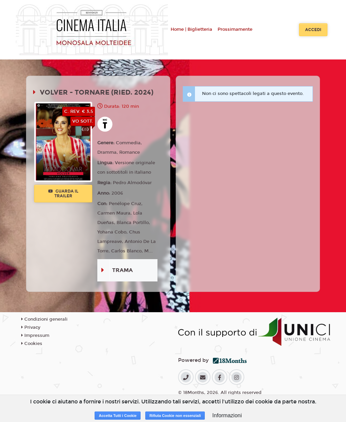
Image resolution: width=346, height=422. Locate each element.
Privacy (30, 327)
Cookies (31, 343)
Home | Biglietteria (191, 29)
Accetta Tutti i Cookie (118, 416)
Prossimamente (235, 29)
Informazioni (227, 415)
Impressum (35, 335)
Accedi (313, 29)
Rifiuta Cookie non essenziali (175, 416)
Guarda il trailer (63, 193)
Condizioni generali (44, 319)
